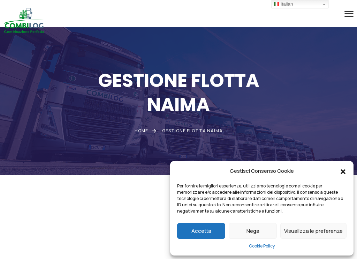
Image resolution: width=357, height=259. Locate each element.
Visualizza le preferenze (313, 231)
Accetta (201, 231)
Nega (252, 231)
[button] (343, 171)
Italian (283, 4)
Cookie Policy (262, 246)
